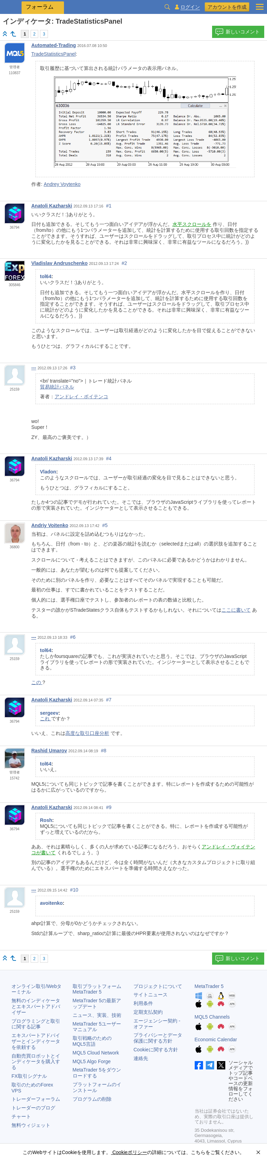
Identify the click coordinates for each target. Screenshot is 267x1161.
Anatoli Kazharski (51, 206)
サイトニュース (151, 994)
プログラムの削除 (92, 1099)
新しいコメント (237, 32)
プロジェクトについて (158, 986)
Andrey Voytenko (62, 184)
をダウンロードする (97, 1072)
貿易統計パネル (57, 387)
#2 (124, 263)
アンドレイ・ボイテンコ (81, 396)
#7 (109, 700)
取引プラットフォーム (99, 989)
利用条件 (143, 1003)
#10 (74, 890)
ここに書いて (236, 610)
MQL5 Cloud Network (96, 1053)
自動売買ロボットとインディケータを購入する (35, 1061)
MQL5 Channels (212, 1017)
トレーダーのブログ (33, 1108)
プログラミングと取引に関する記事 (35, 1024)
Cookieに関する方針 (156, 1049)
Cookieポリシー (129, 1152)
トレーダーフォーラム (35, 1099)
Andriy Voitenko (49, 525)
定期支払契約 (148, 1012)
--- (33, 367)
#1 (109, 206)
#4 (109, 458)
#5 (105, 525)
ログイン (190, 7)
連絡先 (141, 1058)
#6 (73, 637)
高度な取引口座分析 (87, 733)
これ (45, 718)
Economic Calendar (216, 1039)
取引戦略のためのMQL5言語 (92, 1041)
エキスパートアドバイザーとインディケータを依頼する (35, 1041)
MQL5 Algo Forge (92, 1061)
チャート (21, 1116)
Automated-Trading (53, 45)
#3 (73, 367)
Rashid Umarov (49, 750)
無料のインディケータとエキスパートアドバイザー (35, 1006)
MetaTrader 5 (209, 986)
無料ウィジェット (30, 1125)
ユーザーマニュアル (97, 1027)
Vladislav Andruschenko (59, 263)
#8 (103, 750)
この (36, 682)
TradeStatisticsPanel (53, 54)
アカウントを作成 (227, 7)
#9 (109, 807)
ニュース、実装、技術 (97, 1015)
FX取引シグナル (29, 1076)
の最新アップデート (97, 1003)
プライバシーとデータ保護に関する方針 (158, 1038)
